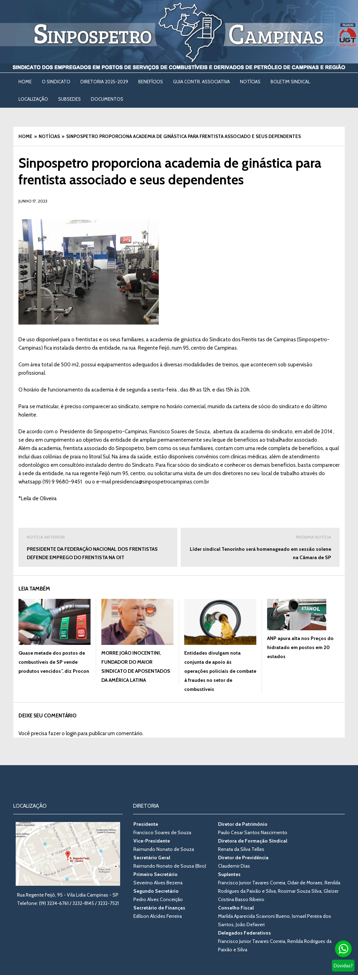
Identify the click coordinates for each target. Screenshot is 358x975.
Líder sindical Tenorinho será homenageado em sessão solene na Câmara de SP (260, 547)
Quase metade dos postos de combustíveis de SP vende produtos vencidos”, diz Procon (53, 662)
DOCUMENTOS (107, 99)
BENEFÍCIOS (150, 81)
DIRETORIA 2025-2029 (104, 81)
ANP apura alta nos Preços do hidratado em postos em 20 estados (300, 647)
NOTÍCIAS (250, 81)
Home (25, 81)
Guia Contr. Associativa (201, 81)
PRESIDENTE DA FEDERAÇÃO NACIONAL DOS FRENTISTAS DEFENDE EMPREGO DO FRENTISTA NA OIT (98, 547)
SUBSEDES (69, 99)
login (71, 733)
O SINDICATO (56, 81)
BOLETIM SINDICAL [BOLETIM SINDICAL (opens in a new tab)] (290, 81)
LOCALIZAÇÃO (33, 99)
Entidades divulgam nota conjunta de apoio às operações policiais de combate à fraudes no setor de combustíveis (220, 671)
